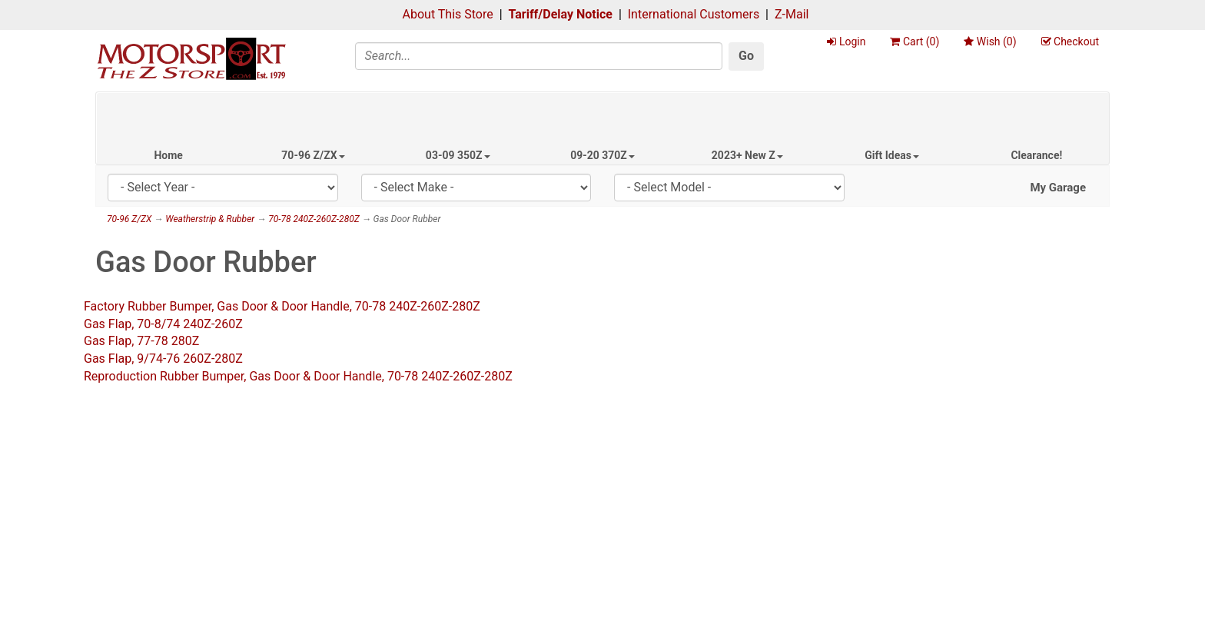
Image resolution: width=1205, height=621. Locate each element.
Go (746, 55)
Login (846, 41)
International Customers (693, 14)
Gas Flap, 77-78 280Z (141, 341)
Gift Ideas (892, 155)
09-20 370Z (602, 155)
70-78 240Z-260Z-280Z (314, 219)
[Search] (539, 56)
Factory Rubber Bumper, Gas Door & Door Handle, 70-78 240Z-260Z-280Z (282, 306)
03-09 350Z (458, 155)
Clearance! (1036, 155)
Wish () (990, 41)
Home (168, 155)
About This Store (448, 14)
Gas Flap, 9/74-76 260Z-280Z (163, 358)
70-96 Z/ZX (312, 155)
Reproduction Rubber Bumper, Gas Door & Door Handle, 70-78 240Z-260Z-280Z (298, 376)
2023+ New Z (747, 155)
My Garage (1058, 187)
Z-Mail (791, 14)
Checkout (1070, 41)
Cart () (914, 41)
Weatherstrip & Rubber (209, 219)
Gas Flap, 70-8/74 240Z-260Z (163, 324)
